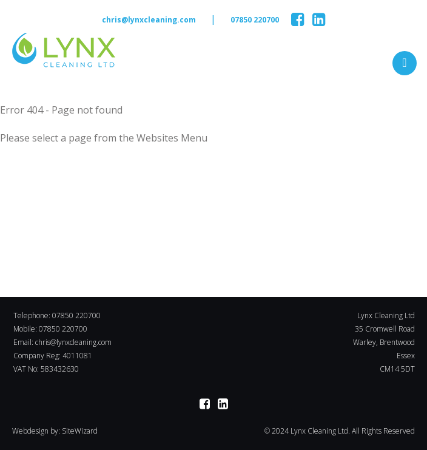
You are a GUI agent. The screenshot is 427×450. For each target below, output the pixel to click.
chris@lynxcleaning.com (149, 20)
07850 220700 (254, 20)
